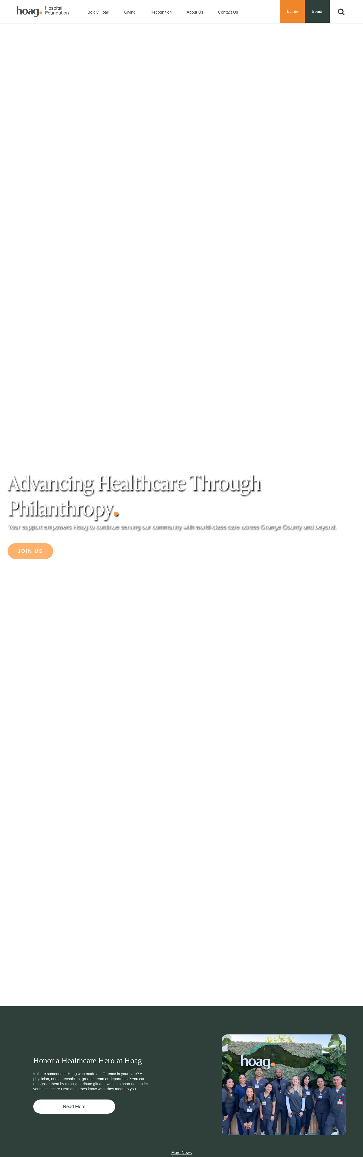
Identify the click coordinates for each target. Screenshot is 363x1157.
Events (317, 11)
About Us (195, 12)
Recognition (161, 12)
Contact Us (228, 12)
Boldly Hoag (98, 12)
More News (181, 1152)
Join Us (30, 551)
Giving (129, 12)
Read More (74, 1106)
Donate (292, 11)
